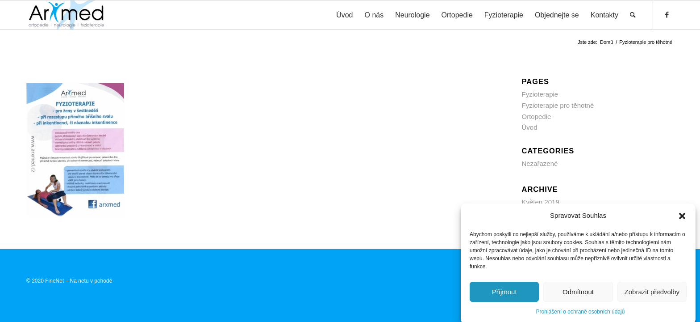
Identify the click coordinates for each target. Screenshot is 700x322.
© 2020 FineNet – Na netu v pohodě (69, 281)
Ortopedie (536, 116)
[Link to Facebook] (667, 14)
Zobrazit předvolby (652, 295)
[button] (682, 219)
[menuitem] (344, 15)
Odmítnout (578, 295)
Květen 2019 (540, 202)
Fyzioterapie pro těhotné (558, 105)
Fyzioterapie (540, 94)
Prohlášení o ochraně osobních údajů (580, 315)
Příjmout (504, 295)
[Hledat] (633, 15)
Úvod (530, 127)
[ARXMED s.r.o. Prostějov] (66, 15)
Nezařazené (540, 163)
